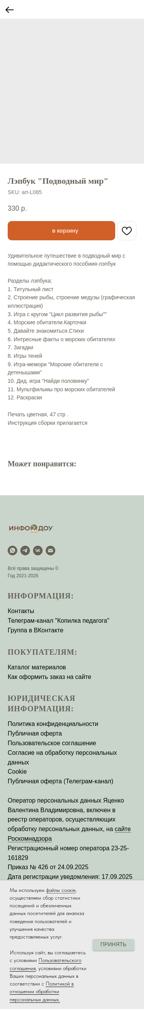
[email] (50, 550)
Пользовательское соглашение (52, 743)
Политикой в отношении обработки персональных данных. (42, 991)
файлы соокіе (61, 890)
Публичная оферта (35, 733)
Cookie (17, 771)
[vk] (38, 550)
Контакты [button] (21, 611)
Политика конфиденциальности (53, 724)
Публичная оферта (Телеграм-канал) (60, 781)
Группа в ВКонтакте (35, 630)
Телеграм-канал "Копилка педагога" (58, 620)
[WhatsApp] (12, 550)
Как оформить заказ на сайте (49, 677)
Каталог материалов (37, 667)
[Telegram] (25, 550)
